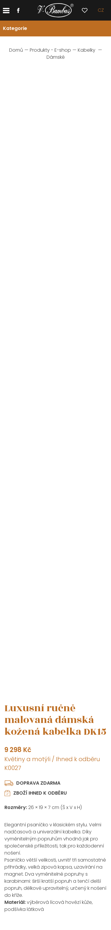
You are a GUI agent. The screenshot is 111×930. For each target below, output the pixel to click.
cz (101, 10)
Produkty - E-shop (50, 50)
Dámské (56, 57)
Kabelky (86, 50)
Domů (16, 50)
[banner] (55, 10)
